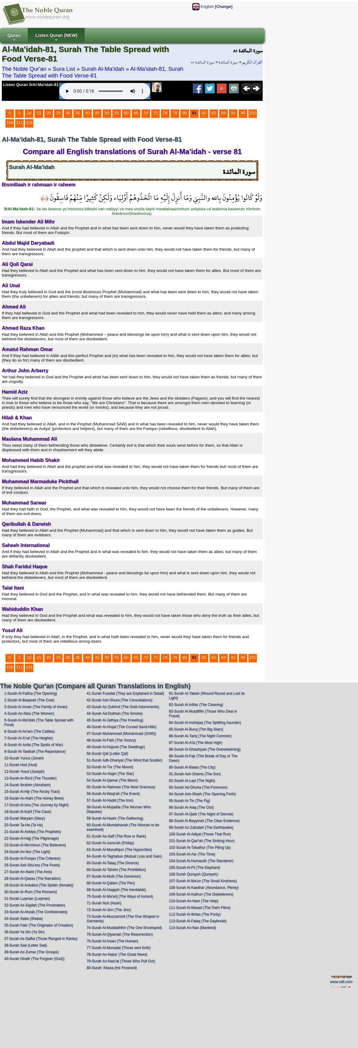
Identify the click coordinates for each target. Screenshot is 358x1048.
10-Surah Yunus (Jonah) (24, 758)
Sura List (64, 69)
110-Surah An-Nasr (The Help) (193, 901)
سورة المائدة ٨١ (203, 62)
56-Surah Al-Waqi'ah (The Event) (113, 794)
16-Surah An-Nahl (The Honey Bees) (34, 798)
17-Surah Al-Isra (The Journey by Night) (36, 805)
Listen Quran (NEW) (56, 38)
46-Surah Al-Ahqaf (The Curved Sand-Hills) (121, 727)
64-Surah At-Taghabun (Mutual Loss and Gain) (124, 856)
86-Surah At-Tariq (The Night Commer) (200, 736)
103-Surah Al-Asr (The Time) (192, 854)
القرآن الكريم (252, 62)
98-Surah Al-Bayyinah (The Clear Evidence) (204, 821)
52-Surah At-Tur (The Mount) (110, 767)
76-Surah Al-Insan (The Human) (112, 941)
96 (243, 113)
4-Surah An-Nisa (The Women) (29, 713)
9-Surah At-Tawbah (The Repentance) (35, 751)
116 (29, 122)
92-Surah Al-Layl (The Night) (192, 780)
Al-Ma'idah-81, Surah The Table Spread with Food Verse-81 (92, 72)
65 (136, 113)
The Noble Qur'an (24, 69)
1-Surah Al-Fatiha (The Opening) (30, 693)
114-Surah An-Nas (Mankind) (192, 928)
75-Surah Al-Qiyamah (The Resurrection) (120, 934)
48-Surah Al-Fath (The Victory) (111, 740)
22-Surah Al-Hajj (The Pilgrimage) (31, 838)
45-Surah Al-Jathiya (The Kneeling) (115, 720)
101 (252, 113)
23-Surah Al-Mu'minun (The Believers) (35, 845)
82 (204, 113)
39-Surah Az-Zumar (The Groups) (31, 952)
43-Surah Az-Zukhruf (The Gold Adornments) (123, 707)
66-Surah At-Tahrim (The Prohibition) (116, 870)
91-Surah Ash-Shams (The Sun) (195, 774)
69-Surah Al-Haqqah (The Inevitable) (116, 890)
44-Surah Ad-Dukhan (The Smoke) (115, 713)
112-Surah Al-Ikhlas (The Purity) (195, 914)
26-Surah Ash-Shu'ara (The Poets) (32, 865)
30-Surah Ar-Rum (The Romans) (30, 892)
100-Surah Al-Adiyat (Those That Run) (200, 834)
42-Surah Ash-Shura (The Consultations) (119, 700)
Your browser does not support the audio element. (104, 91)
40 (87, 113)
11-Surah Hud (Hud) (20, 765)
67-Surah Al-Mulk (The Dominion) (114, 876)
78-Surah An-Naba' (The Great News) (117, 954)
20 (48, 113)
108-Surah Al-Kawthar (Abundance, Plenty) (203, 887)
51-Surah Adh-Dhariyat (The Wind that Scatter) (124, 760)
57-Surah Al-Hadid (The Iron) (110, 800)
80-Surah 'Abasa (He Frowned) (112, 968)
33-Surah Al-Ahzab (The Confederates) (35, 912)
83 (214, 113)
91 (233, 113)
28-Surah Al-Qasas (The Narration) (32, 878)
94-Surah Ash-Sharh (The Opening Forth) (202, 794)
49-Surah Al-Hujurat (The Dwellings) (116, 747)
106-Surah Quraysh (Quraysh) (193, 874)
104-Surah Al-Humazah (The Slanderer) (201, 861)
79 (175, 113)
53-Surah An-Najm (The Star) (110, 773)
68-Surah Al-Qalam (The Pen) (111, 883)
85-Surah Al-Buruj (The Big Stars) (196, 729)
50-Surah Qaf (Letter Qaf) (107, 753)
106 (9, 122)
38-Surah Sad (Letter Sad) (25, 945)
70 (146, 113)
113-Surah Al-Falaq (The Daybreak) (198, 921)
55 (116, 113)
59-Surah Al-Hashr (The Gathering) (115, 818)
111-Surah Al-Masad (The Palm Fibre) (199, 907)
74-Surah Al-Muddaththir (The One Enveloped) (124, 928)
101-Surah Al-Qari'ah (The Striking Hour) (201, 841)
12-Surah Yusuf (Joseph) (24, 771)
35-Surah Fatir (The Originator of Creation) (38, 925)
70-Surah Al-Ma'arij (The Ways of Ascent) (120, 896)
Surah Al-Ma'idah (102, 69)
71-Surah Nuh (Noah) (104, 903)
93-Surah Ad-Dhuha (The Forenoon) (198, 787)
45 (97, 113)
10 (29, 113)
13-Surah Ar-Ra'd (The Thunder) (30, 778)
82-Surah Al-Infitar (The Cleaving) (196, 705)
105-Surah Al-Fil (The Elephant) (194, 867)
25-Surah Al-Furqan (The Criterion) (32, 858)
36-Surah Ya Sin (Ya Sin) (24, 932)
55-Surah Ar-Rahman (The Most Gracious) (121, 787)
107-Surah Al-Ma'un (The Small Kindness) (203, 881)
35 (78, 113)
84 (223, 113)
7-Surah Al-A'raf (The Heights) (28, 738)
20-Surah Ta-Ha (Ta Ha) (23, 825)
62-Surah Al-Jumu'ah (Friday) (110, 843)
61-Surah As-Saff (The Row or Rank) (116, 836)
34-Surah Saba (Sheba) (23, 918)
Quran (13, 38)
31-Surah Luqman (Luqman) (27, 898)
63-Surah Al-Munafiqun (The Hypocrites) (119, 849)
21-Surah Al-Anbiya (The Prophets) (32, 832)
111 (19, 122)
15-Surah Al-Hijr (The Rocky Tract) (32, 791)
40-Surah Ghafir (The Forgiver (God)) (34, 959)
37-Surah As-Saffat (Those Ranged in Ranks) (40, 938)
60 (126, 113)
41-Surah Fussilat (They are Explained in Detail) (125, 693)
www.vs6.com (341, 982)
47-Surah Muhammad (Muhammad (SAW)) (121, 733)
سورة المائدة (228, 62)
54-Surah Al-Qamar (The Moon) (112, 780)
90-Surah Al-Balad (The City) (192, 767)
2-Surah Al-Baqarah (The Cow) (29, 700)
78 (165, 113)
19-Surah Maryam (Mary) (24, 818)
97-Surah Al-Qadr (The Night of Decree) (201, 814)
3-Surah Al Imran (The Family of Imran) (35, 707)
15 (39, 113)
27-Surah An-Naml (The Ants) (28, 872)
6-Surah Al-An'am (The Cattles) (29, 731)
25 (58, 113)
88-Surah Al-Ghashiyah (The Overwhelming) (204, 749)
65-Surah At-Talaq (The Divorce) (113, 863)
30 (68, 113)
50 (107, 113)
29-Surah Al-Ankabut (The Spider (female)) (38, 885)
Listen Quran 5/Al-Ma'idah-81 (31, 84)
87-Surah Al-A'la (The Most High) (195, 742)
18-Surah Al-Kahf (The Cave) (27, 811)
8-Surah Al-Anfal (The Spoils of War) (33, 745)
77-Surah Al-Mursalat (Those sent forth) (119, 948)
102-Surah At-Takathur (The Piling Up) (199, 847)
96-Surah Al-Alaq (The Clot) (191, 807)
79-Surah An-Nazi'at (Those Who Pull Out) (121, 961)
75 (155, 113)
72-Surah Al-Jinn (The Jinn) (109, 910)
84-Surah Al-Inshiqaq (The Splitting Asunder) (205, 722)
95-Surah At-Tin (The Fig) (189, 801)
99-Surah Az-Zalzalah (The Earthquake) (201, 827)
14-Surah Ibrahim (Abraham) (27, 785)
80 (184, 113)
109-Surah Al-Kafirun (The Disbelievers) (201, 894)
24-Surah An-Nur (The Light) (27, 852)
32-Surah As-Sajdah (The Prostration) (34, 905)
